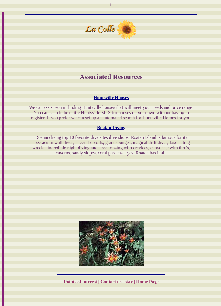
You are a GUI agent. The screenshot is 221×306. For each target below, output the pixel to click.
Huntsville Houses (111, 97)
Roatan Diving (111, 127)
